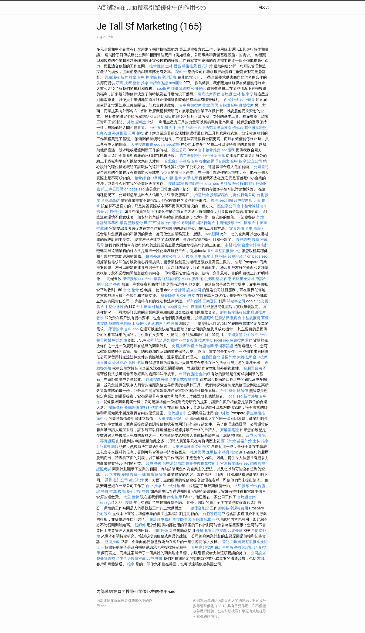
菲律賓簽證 (188, 340)
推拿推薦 (156, 66)
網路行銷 (203, 223)
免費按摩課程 (241, 340)
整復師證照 (182, 519)
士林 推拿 (261, 441)
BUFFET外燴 (154, 223)
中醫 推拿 (174, 178)
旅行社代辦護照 (153, 407)
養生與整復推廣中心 (224, 251)
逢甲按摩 (213, 452)
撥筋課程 (115, 407)
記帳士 (181, 71)
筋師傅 (242, 390)
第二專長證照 (190, 155)
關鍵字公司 (226, 206)
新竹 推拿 (128, 77)
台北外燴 (235, 530)
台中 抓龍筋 (147, 77)
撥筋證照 (243, 239)
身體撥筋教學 (119, 323)
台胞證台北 (237, 256)
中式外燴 (119, 340)
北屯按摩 (219, 530)
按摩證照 (197, 452)
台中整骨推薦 (209, 150)
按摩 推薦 (260, 239)
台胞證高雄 (110, 200)
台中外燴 (170, 323)
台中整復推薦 (249, 318)
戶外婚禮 (194, 301)
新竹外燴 (250, 396)
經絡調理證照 (173, 279)
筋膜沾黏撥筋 (226, 318)
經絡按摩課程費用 (233, 508)
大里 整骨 (131, 497)
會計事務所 (224, 547)
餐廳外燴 (131, 407)
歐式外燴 (136, 480)
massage (104, 502)
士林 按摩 (241, 94)
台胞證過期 (204, 346)
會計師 (225, 183)
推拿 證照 (210, 105)
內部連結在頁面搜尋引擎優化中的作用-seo (151, 7)
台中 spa (131, 329)
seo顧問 (175, 83)
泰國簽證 (235, 334)
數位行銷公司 (244, 195)
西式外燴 (205, 66)
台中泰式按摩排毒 (180, 223)
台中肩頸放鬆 (173, 463)
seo (141, 279)
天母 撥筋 (185, 256)
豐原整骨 (135, 223)
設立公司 (179, 150)
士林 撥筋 (173, 66)
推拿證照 (259, 127)
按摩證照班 (167, 77)
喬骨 (100, 245)
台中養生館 (158, 127)
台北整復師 (108, 446)
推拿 (131, 564)
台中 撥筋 (153, 279)
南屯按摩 (174, 497)
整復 (219, 279)
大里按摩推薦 (142, 144)
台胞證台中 (228, 105)
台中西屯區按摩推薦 (214, 127)
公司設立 (187, 295)
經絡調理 (155, 323)
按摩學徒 (205, 340)
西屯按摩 (231, 279)
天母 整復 (136, 133)
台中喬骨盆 (156, 178)
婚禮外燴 (201, 195)
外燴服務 (203, 530)
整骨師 (140, 178)
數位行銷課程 (243, 183)
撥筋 (214, 200)
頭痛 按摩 (124, 83)
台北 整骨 (131, 290)
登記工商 (181, 418)
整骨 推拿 (141, 83)
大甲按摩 (190, 178)
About (264, 7)
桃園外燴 (153, 256)
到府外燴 (160, 530)
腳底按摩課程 (209, 94)
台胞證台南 (252, 368)
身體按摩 (246, 105)
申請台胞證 (158, 83)
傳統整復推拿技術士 (202, 463)
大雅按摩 (244, 357)
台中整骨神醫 (248, 206)
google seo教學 (167, 144)
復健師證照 (180, 88)
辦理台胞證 (220, 161)
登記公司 (120, 480)
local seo (211, 183)
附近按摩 (207, 279)
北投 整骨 (141, 491)
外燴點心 (159, 306)
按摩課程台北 (221, 195)
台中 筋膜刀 (255, 228)
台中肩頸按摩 (190, 105)
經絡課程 (112, 77)
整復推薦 (189, 66)
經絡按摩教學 (157, 379)
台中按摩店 (243, 200)
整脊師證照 (170, 295)
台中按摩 (143, 306)
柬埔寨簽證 (224, 346)
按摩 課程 (176, 183)
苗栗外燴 (247, 279)
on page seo (134, 189)
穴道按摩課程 (231, 463)
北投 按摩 (136, 362)
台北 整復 (113, 284)
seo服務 (163, 88)
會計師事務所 (107, 223)
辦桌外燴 (236, 228)
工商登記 (210, 301)
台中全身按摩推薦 (131, 558)
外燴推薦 (119, 133)
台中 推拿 (177, 127)
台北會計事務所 (177, 161)
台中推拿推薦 (214, 155)
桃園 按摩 (129, 474)
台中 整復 (154, 463)
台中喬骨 (247, 99)
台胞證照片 (114, 211)
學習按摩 (129, 279)
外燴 (131, 122)
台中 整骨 (228, 390)
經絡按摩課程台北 (235, 312)
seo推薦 (174, 306)
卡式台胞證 (241, 127)
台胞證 (226, 94)
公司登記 (198, 88)
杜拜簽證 (103, 133)
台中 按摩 (238, 161)
